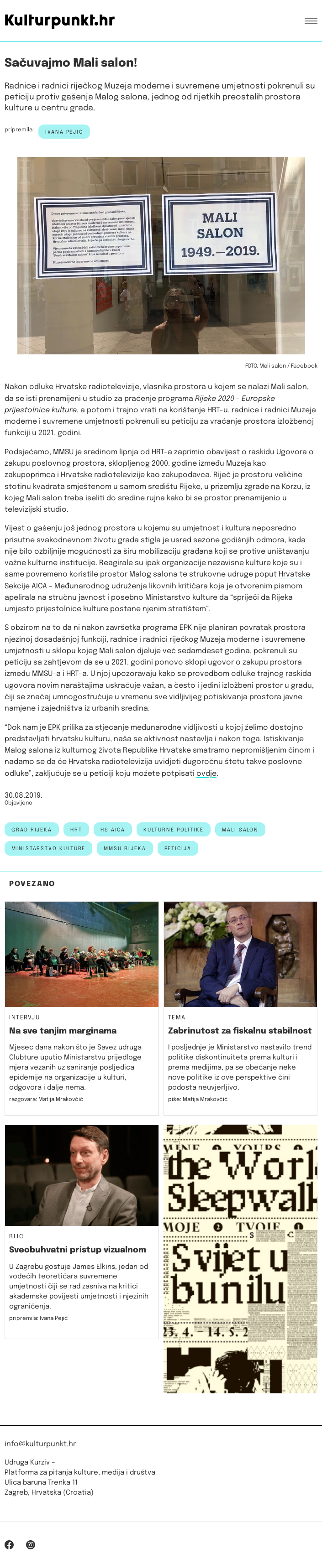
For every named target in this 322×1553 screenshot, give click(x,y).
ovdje (206, 774)
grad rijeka (31, 830)
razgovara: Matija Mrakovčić (46, 1099)
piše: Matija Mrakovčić (198, 1099)
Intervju (24, 1018)
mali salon (240, 830)
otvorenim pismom (268, 586)
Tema (177, 1018)
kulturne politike (173, 830)
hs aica (112, 830)
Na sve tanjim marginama (62, 1031)
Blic (16, 1237)
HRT (76, 830)
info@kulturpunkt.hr (40, 1444)
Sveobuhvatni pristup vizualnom (77, 1250)
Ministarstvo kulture (48, 849)
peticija (177, 849)
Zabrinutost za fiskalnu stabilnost (240, 1031)
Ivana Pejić (64, 132)
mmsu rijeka (125, 849)
